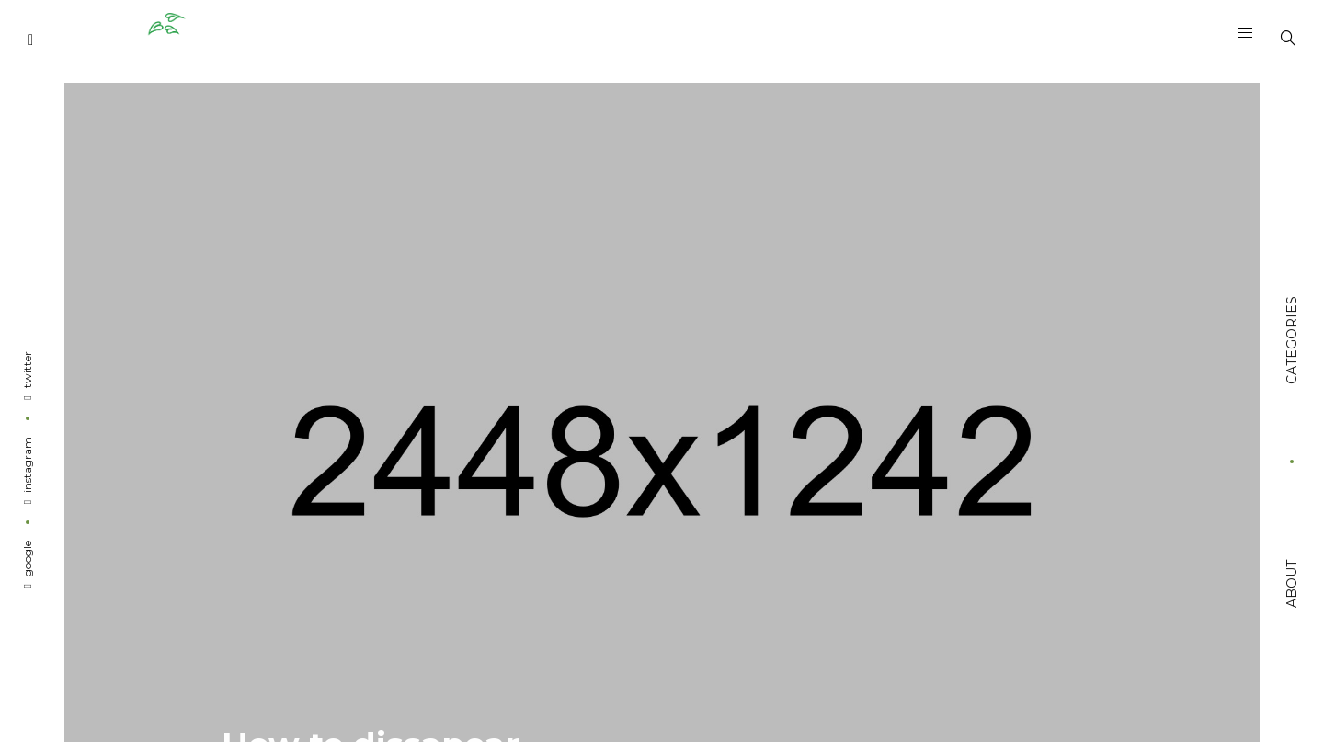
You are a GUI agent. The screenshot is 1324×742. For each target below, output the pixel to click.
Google (27, 523)
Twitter (27, 335)
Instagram (27, 428)
